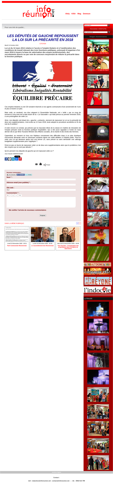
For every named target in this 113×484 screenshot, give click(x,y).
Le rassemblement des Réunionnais (42, 245)
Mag (80, 14)
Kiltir (73, 14)
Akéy (67, 14)
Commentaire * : (13, 193)
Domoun (86, 14)
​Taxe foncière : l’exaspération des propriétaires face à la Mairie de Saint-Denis (68, 247)
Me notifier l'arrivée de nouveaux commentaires (27, 210)
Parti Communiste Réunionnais (17, 245)
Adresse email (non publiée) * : (19, 182)
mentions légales (56, 472)
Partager (46, 165)
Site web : (10, 188)
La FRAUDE (88, 298)
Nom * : (9, 177)
